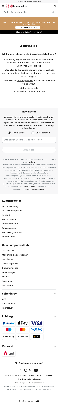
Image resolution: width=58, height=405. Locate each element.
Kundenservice (12, 200)
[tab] (29, 219)
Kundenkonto (8, 236)
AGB (4, 299)
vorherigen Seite (25, 80)
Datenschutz (8, 303)
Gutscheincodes (10, 268)
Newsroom (7, 285)
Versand (7, 346)
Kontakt (6, 215)
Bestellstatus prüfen (12, 210)
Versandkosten (9, 219)
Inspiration (7, 281)
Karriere (6, 276)
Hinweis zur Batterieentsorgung (29, 379)
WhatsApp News (10, 263)
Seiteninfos (9, 293)
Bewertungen (8, 272)
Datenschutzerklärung (35, 189)
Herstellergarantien (12, 232)
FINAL (27, 27)
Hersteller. (31, 162)
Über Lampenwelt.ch (15, 245)
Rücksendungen (10, 223)
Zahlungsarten (9, 228)
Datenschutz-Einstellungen (15, 375)
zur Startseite (19, 91)
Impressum (7, 307)
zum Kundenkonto (37, 91)
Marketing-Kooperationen (15, 254)
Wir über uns (8, 250)
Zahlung (7, 316)
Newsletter (7, 259)
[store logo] (18, 6)
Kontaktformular (29, 186)
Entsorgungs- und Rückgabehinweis (29, 383)
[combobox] (29, 12)
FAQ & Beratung (10, 206)
